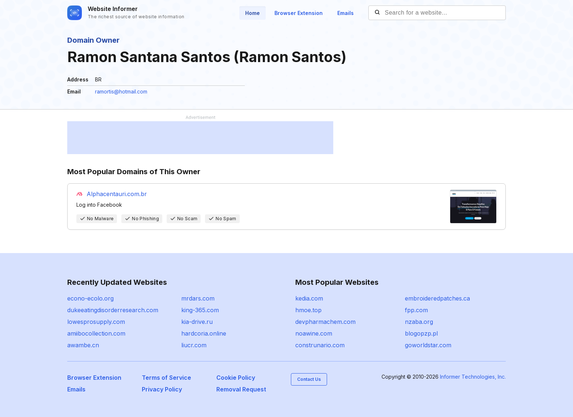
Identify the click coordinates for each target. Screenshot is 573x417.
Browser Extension (298, 13)
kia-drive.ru (197, 321)
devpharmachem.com (325, 321)
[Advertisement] (200, 137)
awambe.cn (83, 345)
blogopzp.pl (421, 333)
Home (252, 13)
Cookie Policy (235, 377)
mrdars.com (198, 298)
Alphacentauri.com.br (117, 194)
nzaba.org (419, 321)
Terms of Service (166, 377)
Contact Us (309, 379)
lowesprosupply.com (96, 321)
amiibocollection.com (96, 333)
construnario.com (320, 345)
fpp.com (416, 310)
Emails (345, 13)
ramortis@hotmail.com (121, 91)
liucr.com (193, 345)
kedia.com (309, 298)
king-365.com (200, 310)
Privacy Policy (162, 389)
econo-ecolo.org (90, 298)
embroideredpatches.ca (437, 298)
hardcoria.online (203, 333)
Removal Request (241, 389)
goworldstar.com (428, 345)
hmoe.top (308, 310)
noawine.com (313, 333)
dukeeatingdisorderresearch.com (112, 310)
